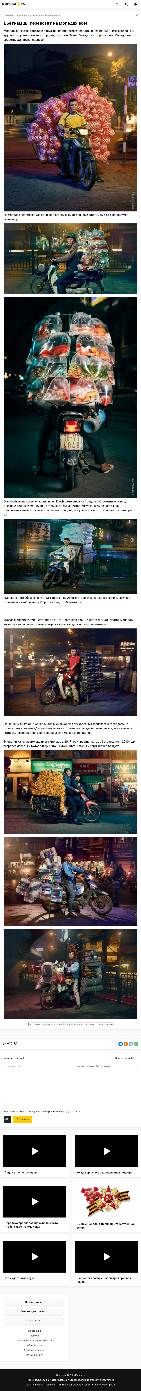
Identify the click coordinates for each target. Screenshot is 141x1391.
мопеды (77, 1024)
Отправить (23, 1119)
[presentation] (31, 1099)
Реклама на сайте (34, 1354)
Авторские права (34, 1350)
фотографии (34, 1024)
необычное (64, 1024)
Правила (34, 1335)
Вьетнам (89, 1024)
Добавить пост (34, 1302)
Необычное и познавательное (44, 15)
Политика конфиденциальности (34, 1340)
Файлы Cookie (34, 1345)
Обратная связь (34, 1384)
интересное (49, 1024)
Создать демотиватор (34, 1311)
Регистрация (34, 1330)
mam (22, 15)
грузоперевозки (105, 1024)
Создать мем (33, 1320)
